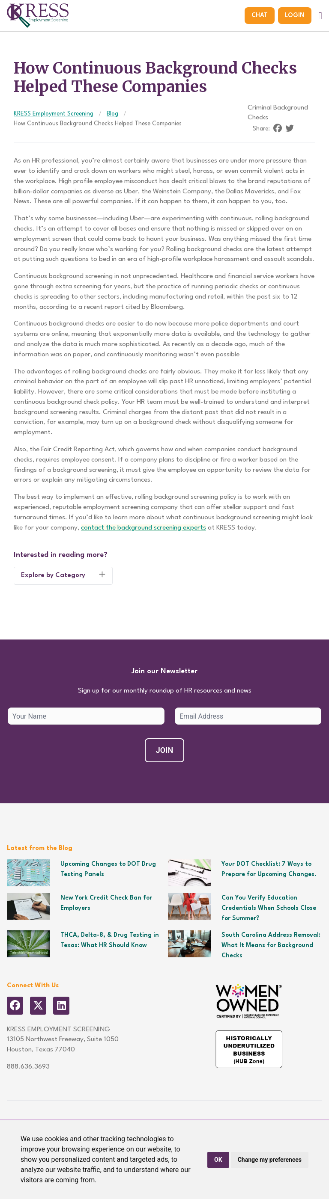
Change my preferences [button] (270, 1159)
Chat (259, 15)
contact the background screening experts (143, 527)
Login (295, 15)
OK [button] (218, 1159)
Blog (112, 114)
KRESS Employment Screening (53, 114)
